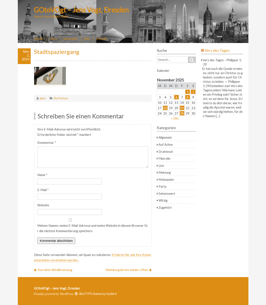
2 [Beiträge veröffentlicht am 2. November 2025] (193, 92)
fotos (53, 38)
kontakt (101, 38)
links (87, 38)
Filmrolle (164, 158)
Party (163, 186)
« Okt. (175, 118)
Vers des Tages (217, 50)
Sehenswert (167, 193)
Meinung (165, 172)
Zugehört (165, 207)
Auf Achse (61, 98)
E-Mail (43, 190)
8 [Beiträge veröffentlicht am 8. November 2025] (188, 97)
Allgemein (165, 137)
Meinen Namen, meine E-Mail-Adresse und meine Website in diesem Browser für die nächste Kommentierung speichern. (92, 228)
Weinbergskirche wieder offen (127, 270)
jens (43, 98)
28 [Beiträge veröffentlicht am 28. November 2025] (182, 113)
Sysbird (111, 294)
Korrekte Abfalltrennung (55, 270)
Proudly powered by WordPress (54, 294)
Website (43, 205)
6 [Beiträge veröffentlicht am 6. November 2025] (176, 97)
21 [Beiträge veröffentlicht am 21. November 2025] (182, 108)
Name (42, 175)
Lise (161, 165)
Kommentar (46, 142)
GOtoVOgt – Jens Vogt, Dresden (81, 10)
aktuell (38, 38)
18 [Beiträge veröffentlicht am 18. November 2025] (165, 108)
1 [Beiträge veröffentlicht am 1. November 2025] (188, 92)
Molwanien (166, 179)
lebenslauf (70, 38)
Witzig (163, 200)
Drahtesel (166, 151)
